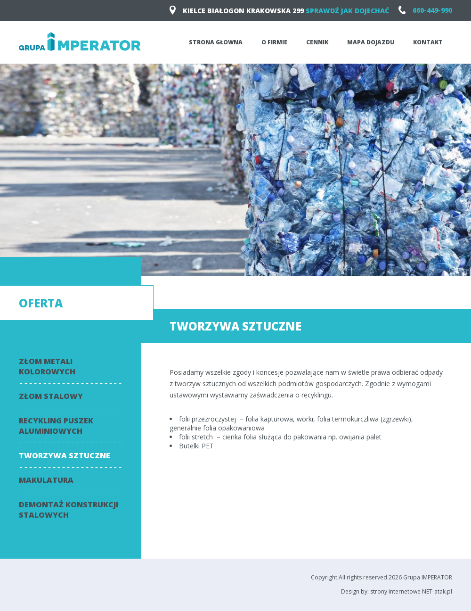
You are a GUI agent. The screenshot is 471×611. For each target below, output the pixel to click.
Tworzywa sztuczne (64, 455)
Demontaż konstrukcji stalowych (68, 509)
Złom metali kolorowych (47, 366)
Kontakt (428, 42)
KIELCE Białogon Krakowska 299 (279, 10)
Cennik (317, 42)
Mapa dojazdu (370, 42)
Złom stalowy (51, 396)
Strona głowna (216, 42)
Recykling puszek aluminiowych (56, 425)
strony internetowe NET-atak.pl (411, 591)
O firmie (274, 42)
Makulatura (46, 480)
